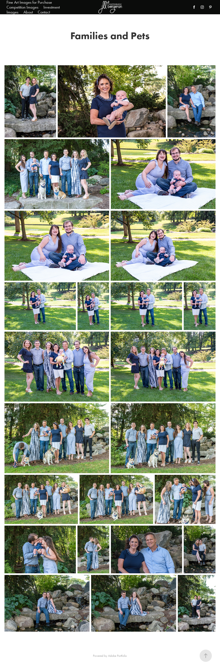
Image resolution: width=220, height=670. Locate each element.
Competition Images (22, 7)
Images (12, 12)
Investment (51, 7)
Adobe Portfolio (117, 656)
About (28, 12)
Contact (44, 12)
